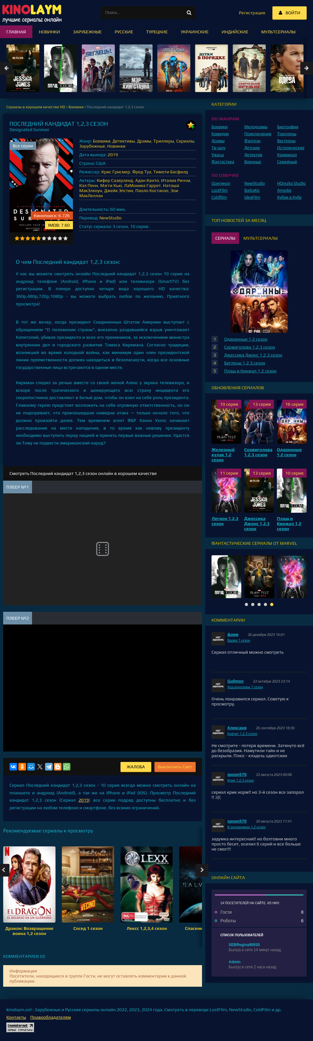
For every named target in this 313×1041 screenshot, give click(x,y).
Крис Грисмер (115, 171)
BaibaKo (252, 190)
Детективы (124, 140)
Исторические (290, 147)
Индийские (235, 31)
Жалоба (136, 766)
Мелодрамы (256, 126)
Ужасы (218, 154)
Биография (287, 126)
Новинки (116, 146)
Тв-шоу (218, 147)
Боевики (101, 140)
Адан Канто (147, 180)
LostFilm (220, 190)
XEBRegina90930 (244, 945)
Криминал (287, 154)
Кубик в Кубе (289, 197)
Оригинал (221, 183)
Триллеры (163, 140)
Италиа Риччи (175, 180)
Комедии (220, 133)
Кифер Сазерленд (115, 180)
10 (65, 238)
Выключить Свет (175, 766)
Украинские (195, 31)
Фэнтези (253, 140)
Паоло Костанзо (151, 190)
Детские (252, 147)
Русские (124, 31)
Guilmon (235, 681)
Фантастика (223, 161)
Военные (253, 161)
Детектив (254, 154)
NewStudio (110, 217)
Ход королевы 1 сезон (245, 687)
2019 (113, 154)
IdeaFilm (252, 197)
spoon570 (237, 774)
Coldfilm (219, 197)
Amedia (284, 190)
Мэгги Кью (111, 185)
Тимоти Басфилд (170, 171)
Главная (16, 31)
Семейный (287, 161)
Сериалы (185, 140)
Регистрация (252, 12)
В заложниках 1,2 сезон (246, 827)
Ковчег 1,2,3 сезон (242, 734)
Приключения (258, 133)
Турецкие (157, 31)
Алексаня (236, 727)
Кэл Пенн (88, 185)
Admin (234, 962)
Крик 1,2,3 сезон (240, 780)
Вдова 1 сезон (238, 640)
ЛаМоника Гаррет (142, 185)
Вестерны (286, 140)
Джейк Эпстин (118, 190)
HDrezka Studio (291, 183)
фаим (232, 634)
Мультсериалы (278, 31)
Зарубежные (92, 146)
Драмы (144, 140)
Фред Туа (141, 171)
